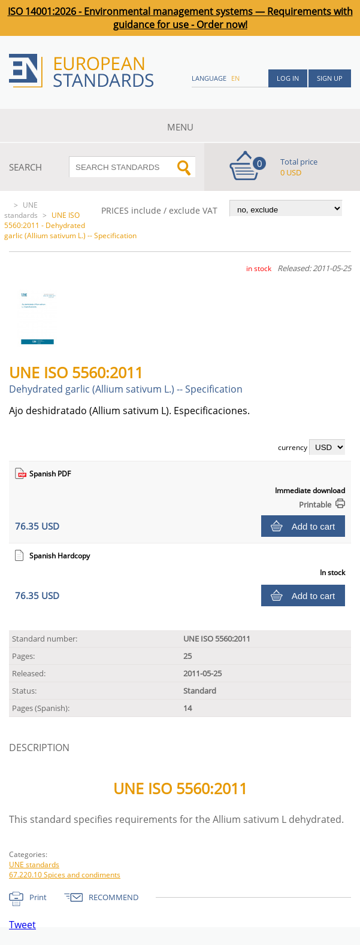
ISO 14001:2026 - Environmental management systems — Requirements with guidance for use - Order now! (180, 18)
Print (38, 897)
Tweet (22, 924)
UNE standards (21, 210)
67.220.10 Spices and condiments (64, 875)
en (235, 78)
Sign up (330, 78)
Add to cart (313, 526)
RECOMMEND (113, 897)
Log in (288, 78)
